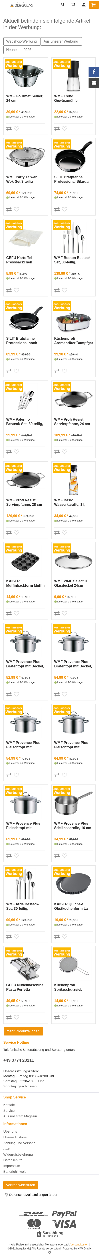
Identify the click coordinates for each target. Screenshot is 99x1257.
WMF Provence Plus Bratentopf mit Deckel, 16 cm (25, 664)
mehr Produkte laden (23, 1031)
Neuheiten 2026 (19, 50)
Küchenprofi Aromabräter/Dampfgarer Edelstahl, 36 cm (73, 341)
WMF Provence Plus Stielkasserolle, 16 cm (72, 826)
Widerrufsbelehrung (18, 1154)
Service (9, 1110)
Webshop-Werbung (22, 41)
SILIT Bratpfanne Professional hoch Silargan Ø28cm (21, 341)
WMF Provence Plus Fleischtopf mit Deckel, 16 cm (23, 745)
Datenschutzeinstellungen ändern (32, 1195)
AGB (6, 1149)
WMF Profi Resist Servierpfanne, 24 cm (72, 422)
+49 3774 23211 (18, 1060)
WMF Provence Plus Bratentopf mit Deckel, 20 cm (73, 664)
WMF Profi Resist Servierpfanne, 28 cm (24, 502)
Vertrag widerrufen (20, 1185)
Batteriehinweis (14, 1171)
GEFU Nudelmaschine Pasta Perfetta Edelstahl (24, 987)
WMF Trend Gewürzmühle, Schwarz (66, 98)
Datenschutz (12, 1160)
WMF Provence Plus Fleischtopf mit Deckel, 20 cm (71, 745)
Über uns (10, 1131)
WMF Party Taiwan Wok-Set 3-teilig (21, 179)
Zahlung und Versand (19, 1143)
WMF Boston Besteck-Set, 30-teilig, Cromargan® (73, 260)
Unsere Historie (15, 1137)
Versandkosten (79, 1244)
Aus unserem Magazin (20, 1116)
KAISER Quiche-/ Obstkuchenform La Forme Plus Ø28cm (71, 906)
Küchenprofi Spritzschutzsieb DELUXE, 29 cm (68, 987)
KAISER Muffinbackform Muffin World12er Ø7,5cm (25, 583)
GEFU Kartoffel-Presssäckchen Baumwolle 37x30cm (23, 260)
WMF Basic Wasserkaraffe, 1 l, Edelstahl (69, 502)
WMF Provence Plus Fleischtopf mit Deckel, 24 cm (23, 826)
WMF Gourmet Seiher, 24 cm (24, 98)
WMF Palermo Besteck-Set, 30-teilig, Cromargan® (24, 422)
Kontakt (9, 1105)
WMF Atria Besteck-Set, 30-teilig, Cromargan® (23, 906)
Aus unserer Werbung (61, 41)
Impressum (11, 1166)
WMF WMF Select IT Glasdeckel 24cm (71, 583)
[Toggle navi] (4, 5)
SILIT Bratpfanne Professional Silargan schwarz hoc (72, 179)
